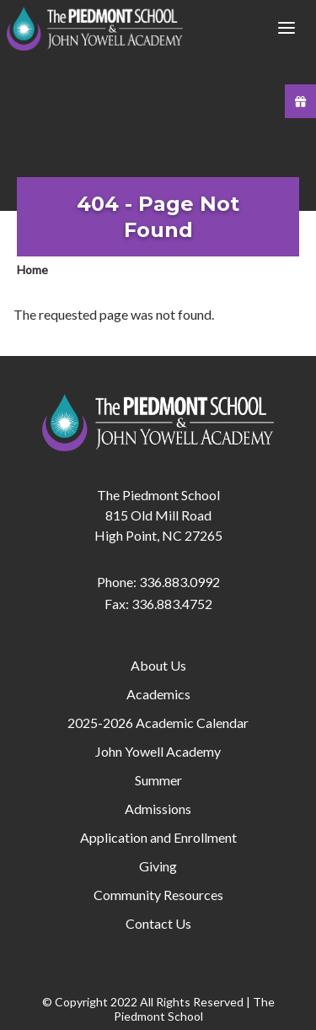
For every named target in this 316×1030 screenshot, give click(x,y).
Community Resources (158, 895)
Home (32, 269)
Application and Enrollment (158, 837)
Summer (158, 780)
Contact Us (158, 923)
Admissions (158, 809)
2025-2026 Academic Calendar (158, 723)
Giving (158, 866)
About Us (158, 665)
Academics (158, 694)
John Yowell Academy (158, 751)
